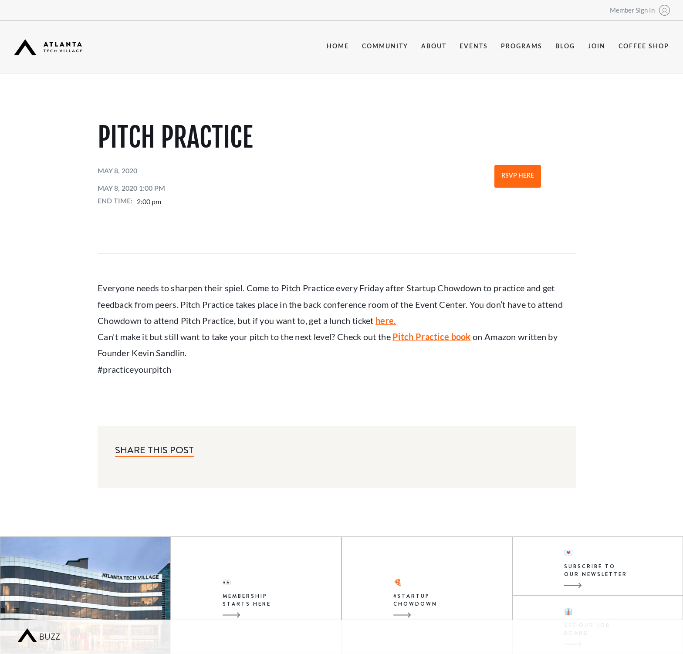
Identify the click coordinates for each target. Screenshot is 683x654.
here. (385, 321)
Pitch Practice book (431, 337)
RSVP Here (517, 176)
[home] (48, 47)
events (474, 47)
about (433, 47)
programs (521, 47)
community (385, 47)
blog (565, 47)
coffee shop (644, 47)
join (596, 47)
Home (338, 47)
